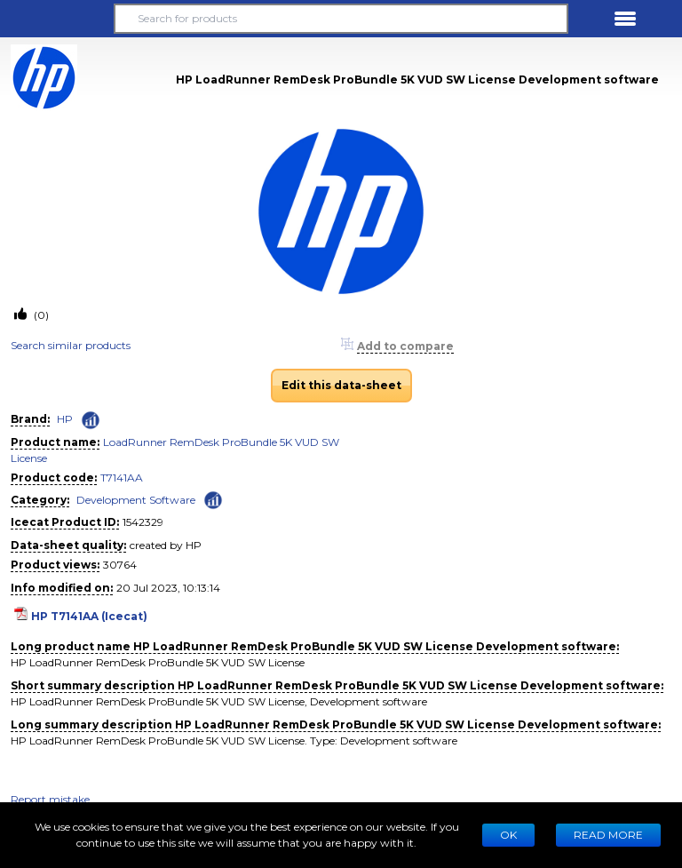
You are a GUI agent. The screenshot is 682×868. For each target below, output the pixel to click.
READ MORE (608, 834)
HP (65, 419)
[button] (57, 19)
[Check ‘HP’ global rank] (90, 420)
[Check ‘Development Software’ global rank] (213, 499)
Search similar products (71, 345)
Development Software (135, 499)
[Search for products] (341, 19)
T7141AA (121, 477)
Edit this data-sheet (341, 385)
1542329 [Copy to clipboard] (143, 522)
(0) (40, 315)
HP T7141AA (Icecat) (89, 616)
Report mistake (50, 799)
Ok (508, 834)
